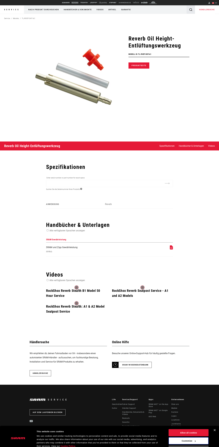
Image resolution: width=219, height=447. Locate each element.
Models (16, 18)
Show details (43, 441)
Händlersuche (207, 10)
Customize (189, 428)
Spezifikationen (167, 146)
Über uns (175, 404)
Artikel (112, 10)
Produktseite (139, 65)
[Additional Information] (167, 183)
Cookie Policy (68, 434)
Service (12, 10)
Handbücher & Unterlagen (191, 146)
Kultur (114, 408)
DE (214, 3)
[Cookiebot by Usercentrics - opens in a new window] (18, 441)
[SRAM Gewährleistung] (171, 248)
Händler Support (129, 408)
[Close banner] (215, 418)
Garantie (126, 10)
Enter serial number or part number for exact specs (66, 178)
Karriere (174, 412)
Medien (174, 408)
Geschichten (117, 404)
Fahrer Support (128, 404)
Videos (99, 10)
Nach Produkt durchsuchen (43, 10)
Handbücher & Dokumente (78, 10)
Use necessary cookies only (189, 437)
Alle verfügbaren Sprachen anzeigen (67, 230)
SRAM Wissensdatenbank (135, 365)
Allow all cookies (188, 420)
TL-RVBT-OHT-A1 (28, 18)
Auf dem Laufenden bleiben (47, 412)
